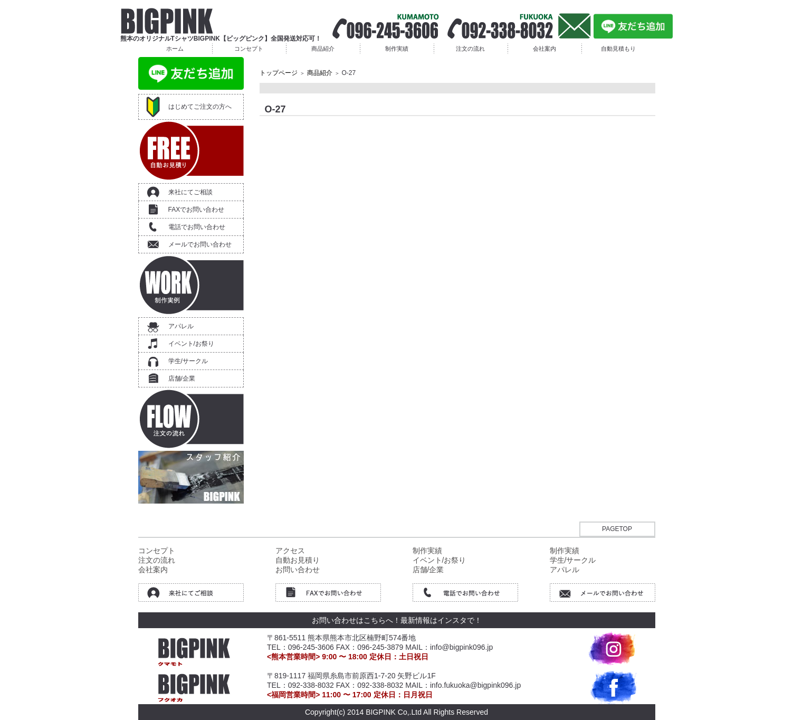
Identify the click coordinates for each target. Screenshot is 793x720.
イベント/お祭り (191, 343)
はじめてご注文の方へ (200, 106)
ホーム (175, 48)
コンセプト (248, 48)
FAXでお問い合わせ (196, 209)
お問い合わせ (297, 569)
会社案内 (544, 48)
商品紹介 (323, 48)
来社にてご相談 (190, 192)
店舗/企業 (181, 378)
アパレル (181, 326)
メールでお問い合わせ (200, 244)
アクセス (290, 550)
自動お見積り (297, 560)
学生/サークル (188, 361)
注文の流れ (470, 48)
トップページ (279, 73)
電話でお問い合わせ (196, 227)
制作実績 (396, 48)
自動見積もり (618, 48)
